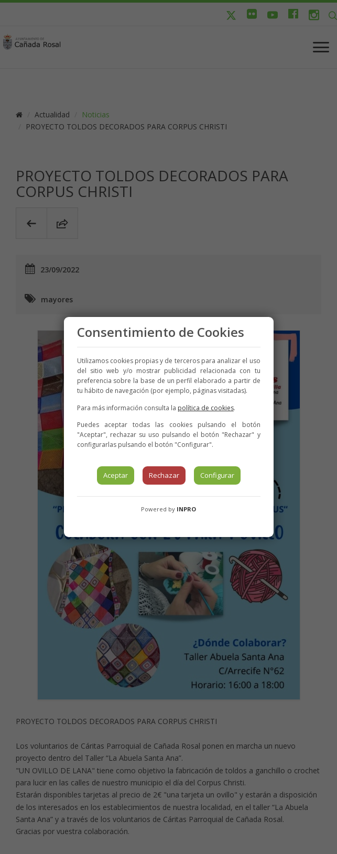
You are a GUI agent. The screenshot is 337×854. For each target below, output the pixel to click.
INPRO (186, 509)
